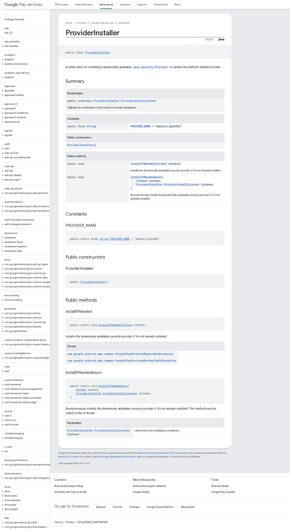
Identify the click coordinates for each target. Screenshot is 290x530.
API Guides (62, 4)
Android (100, 507)
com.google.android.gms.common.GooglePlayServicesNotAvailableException (121, 360)
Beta (177, 4)
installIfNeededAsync (146, 177)
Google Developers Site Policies (118, 456)
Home (69, 23)
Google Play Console (223, 491)
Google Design (141, 491)
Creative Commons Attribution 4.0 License (158, 453)
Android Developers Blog (68, 486)
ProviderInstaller (97, 52)
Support (142, 4)
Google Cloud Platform (160, 507)
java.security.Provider (150, 67)
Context (161, 163)
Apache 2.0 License (68, 456)
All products (188, 507)
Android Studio (220, 486)
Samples (125, 4)
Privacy (69, 522)
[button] (24, 46)
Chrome (117, 507)
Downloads (161, 4)
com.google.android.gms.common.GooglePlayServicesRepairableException (120, 354)
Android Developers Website (149, 486)
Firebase (135, 507)
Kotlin (209, 39)
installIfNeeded (142, 163)
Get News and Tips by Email (70, 491)
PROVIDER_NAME (140, 126)
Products (82, 23)
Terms (58, 522)
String (91, 126)
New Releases (84, 4)
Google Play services (102, 23)
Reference (123, 23)
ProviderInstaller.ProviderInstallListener (124, 101)
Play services (23, 4)
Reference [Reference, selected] (106, 4)
